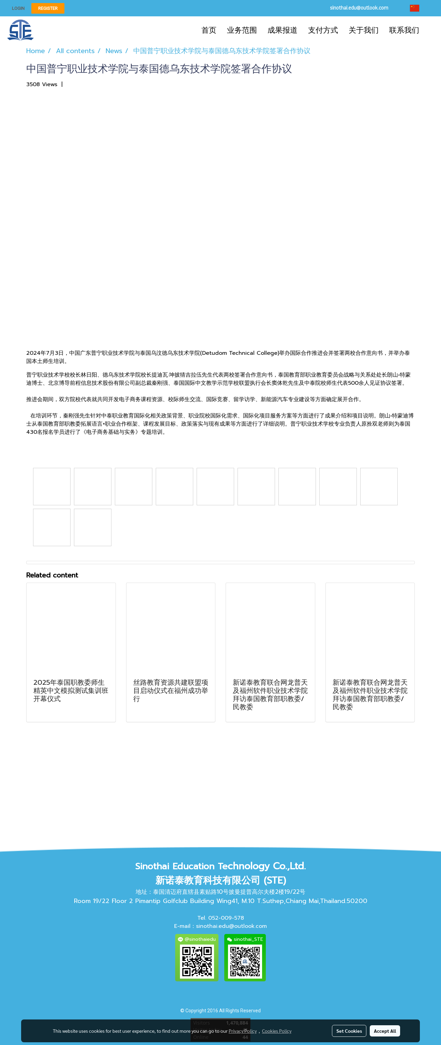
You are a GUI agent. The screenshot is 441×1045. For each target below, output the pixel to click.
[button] (430, 30)
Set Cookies (349, 1031)
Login (18, 8)
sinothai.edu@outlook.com (231, 926)
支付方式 (323, 30)
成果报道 (283, 30)
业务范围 (242, 30)
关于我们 (364, 30)
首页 (208, 30)
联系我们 (404, 30)
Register (48, 8)
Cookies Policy (276, 1031)
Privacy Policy (243, 1031)
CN (420, 8)
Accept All (385, 1031)
